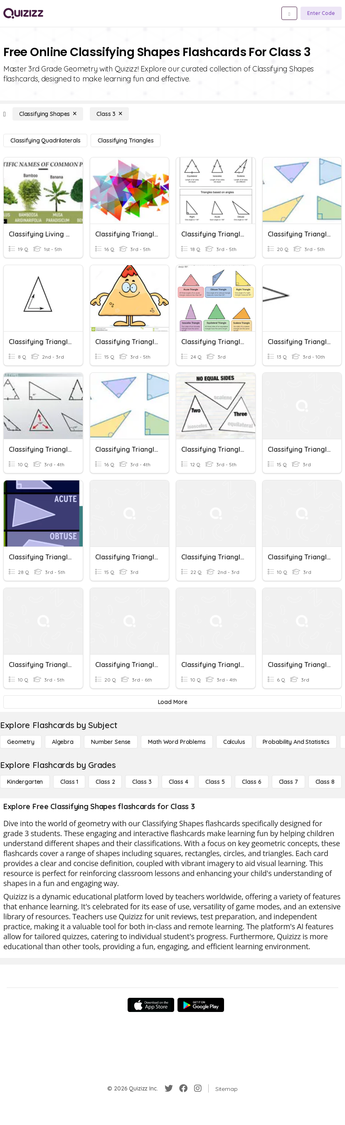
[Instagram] (198, 1088)
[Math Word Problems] (176, 741)
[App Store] (151, 1005)
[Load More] (172, 702)
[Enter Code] (321, 13)
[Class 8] (325, 781)
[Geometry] (21, 741)
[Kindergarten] (25, 781)
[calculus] (234, 741)
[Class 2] (105, 781)
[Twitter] (169, 1088)
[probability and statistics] (296, 741)
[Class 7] (288, 781)
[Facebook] (183, 1088)
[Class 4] (178, 781)
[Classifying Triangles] (125, 140)
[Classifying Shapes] (47, 114)
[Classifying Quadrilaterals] (45, 140)
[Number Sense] (111, 741)
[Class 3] (109, 114)
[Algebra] (63, 741)
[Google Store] (200, 1005)
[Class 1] (69, 781)
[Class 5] (215, 781)
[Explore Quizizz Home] (23, 13)
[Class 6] (251, 781)
